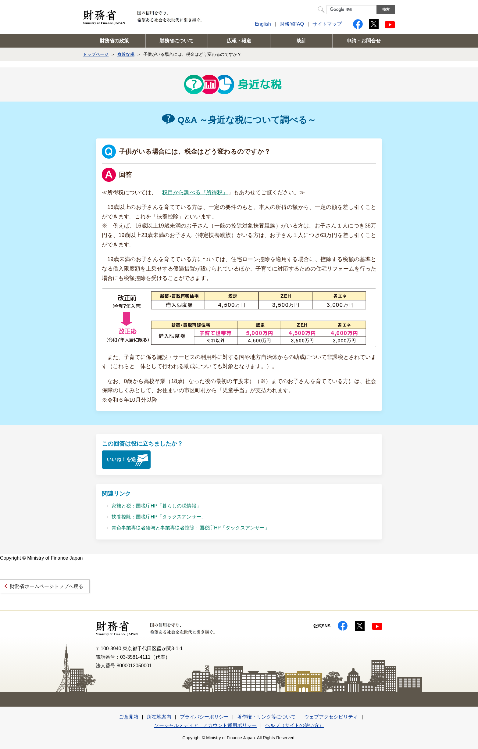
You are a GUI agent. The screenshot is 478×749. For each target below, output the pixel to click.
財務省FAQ (292, 24)
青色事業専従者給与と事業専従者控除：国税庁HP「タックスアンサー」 (190, 527)
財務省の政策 (114, 40)
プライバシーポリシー (204, 716)
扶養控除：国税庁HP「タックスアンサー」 (159, 516)
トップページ (96, 54)
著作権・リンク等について (266, 716)
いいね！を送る (124, 459)
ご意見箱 (128, 716)
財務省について (176, 40)
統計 (301, 40)
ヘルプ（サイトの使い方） (294, 725)
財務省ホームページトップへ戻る (46, 586)
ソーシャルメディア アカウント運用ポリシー (205, 725)
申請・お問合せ (364, 40)
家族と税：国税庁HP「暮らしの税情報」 (156, 505)
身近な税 (125, 54)
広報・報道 (239, 40)
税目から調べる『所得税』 (195, 192)
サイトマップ (327, 24)
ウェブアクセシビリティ (331, 716)
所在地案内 (159, 716)
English (263, 24)
